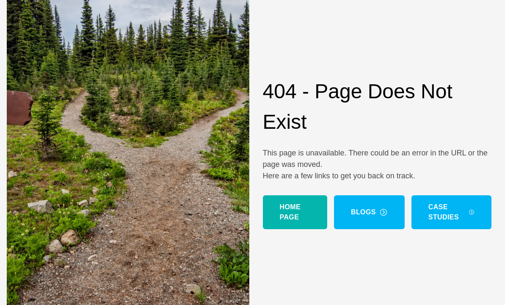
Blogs (369, 212)
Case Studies (451, 212)
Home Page (290, 212)
